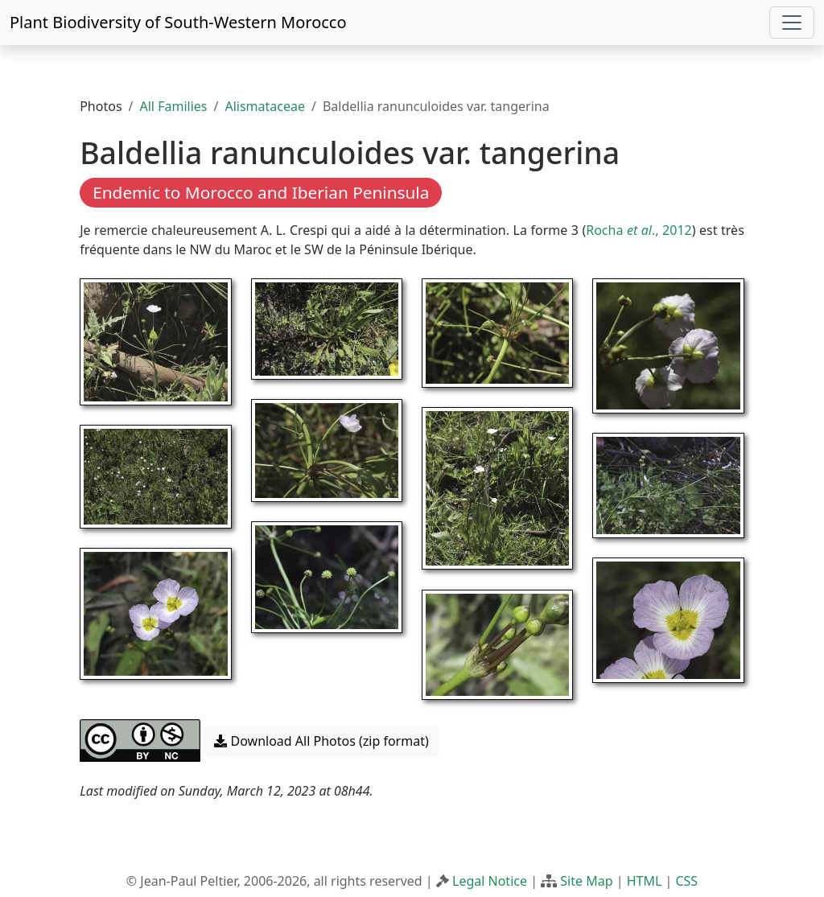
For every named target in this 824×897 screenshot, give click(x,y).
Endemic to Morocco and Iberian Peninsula (261, 192)
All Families (174, 106)
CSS (686, 881)
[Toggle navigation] (791, 22)
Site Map (586, 881)
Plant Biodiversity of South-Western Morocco (178, 22)
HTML (644, 881)
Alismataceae (265, 106)
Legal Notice (489, 881)
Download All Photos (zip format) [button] (321, 741)
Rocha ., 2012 (638, 230)
